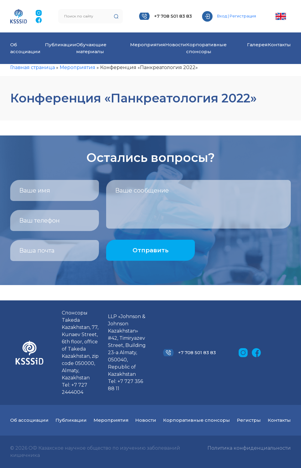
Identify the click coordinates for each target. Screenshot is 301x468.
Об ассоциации (29, 420)
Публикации (60, 44)
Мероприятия (147, 44)
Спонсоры (75, 313)
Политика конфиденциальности (249, 448)
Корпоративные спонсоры (196, 420)
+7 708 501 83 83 (173, 16)
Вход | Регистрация (236, 16)
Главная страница (32, 67)
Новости (175, 44)
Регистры (249, 420)
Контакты (279, 44)
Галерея (257, 44)
